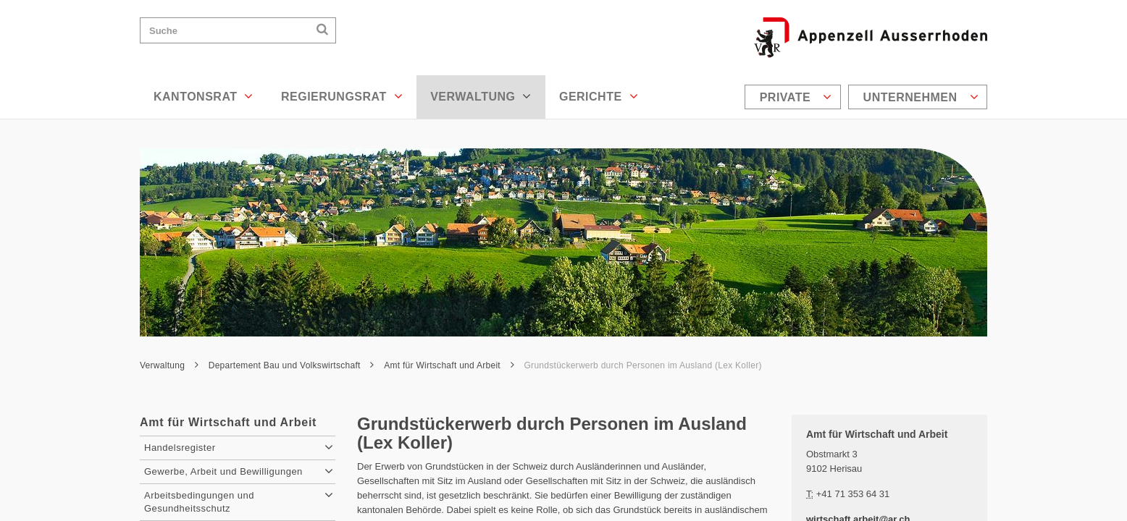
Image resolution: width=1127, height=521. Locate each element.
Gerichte (598, 96)
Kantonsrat (204, 96)
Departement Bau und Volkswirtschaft (291, 365)
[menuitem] (795, 97)
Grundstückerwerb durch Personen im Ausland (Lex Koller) (643, 365)
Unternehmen (921, 96)
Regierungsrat (342, 96)
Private (796, 96)
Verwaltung (481, 96)
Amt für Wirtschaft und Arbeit (449, 365)
